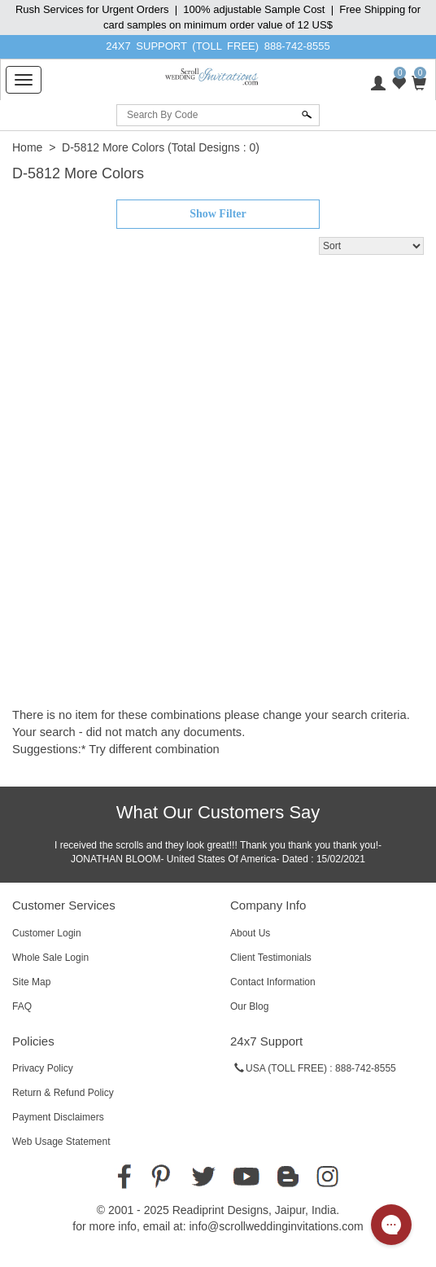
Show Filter (218, 214)
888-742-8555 (297, 46)
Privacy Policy (42, 1068)
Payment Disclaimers (58, 1117)
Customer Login (46, 933)
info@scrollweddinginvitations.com (276, 1226)
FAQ (22, 1006)
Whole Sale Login (50, 957)
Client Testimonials (271, 957)
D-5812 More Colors (113, 147)
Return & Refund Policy (63, 1092)
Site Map (31, 982)
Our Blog (249, 1006)
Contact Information (273, 982)
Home (27, 147)
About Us (250, 933)
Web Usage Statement (61, 1141)
